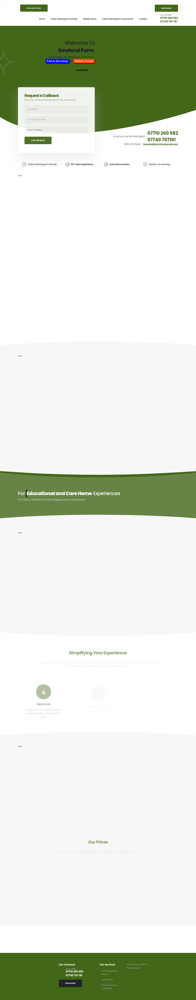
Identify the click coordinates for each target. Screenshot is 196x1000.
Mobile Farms (89, 18)
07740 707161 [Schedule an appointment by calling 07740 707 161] (161, 140)
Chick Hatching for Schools (63, 18)
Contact (142, 18)
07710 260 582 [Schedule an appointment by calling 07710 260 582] (162, 133)
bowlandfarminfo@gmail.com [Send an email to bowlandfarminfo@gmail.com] (160, 144)
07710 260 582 (169, 18)
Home (41, 18)
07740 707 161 (168, 21)
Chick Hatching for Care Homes (117, 18)
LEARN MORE (82, 72)
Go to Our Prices (34, 8)
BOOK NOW (166, 8)
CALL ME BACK (38, 145)
